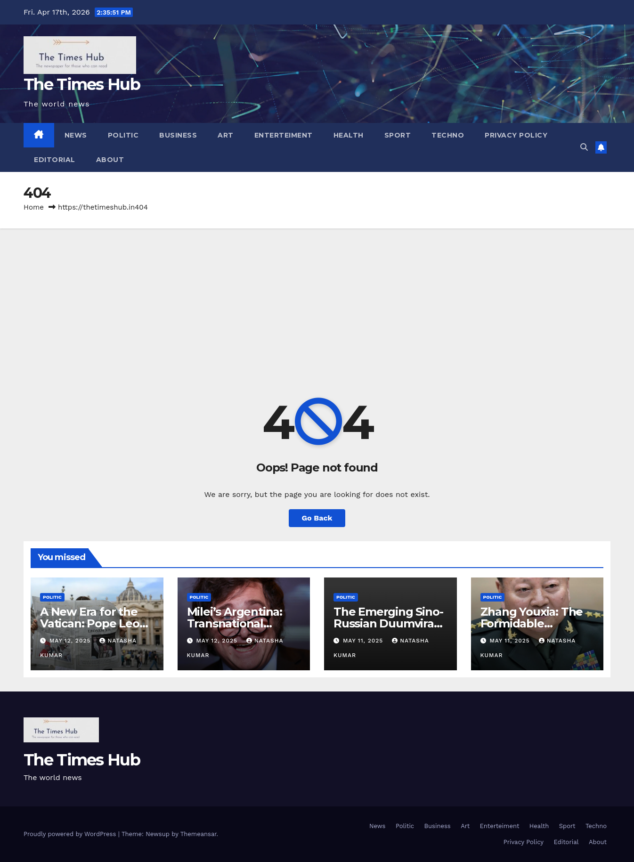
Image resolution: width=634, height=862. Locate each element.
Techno (447, 135)
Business (178, 135)
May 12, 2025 (71, 640)
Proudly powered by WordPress (71, 834)
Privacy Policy (516, 135)
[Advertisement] (317, 299)
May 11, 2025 (364, 640)
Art (226, 135)
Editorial (54, 159)
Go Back (317, 517)
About (110, 159)
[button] (584, 147)
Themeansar (198, 834)
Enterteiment (283, 135)
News (76, 135)
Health (348, 135)
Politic (123, 135)
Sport (397, 135)
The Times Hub (82, 84)
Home (34, 207)
